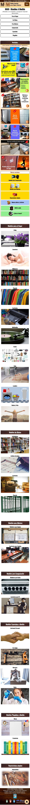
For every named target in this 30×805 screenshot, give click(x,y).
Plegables (15, 35)
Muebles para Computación (15, 177)
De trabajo (15, 656)
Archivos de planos (15, 464)
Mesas (15, 727)
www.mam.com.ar (16, 45)
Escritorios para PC (15, 605)
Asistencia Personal (15, 636)
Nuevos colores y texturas (15, 202)
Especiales (15, 31)
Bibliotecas (15, 277)
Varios (15, 695)
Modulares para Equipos (15, 535)
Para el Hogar (15, 16)
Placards (15, 296)
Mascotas (15, 676)
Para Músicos (15, 24)
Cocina (15, 354)
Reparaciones (15, 777)
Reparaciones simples (15, 195)
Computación (15, 28)
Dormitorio (15, 257)
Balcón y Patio (15, 413)
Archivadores (15, 444)
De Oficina (15, 20)
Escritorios (15, 316)
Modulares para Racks (15, 585)
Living (15, 238)
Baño (15, 374)
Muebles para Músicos (15, 186)
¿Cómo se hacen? (15, 213)
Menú (27, 4)
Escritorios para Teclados (15, 554)
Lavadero (15, 394)
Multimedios (15, 335)
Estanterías (15, 746)
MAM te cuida (15, 208)
